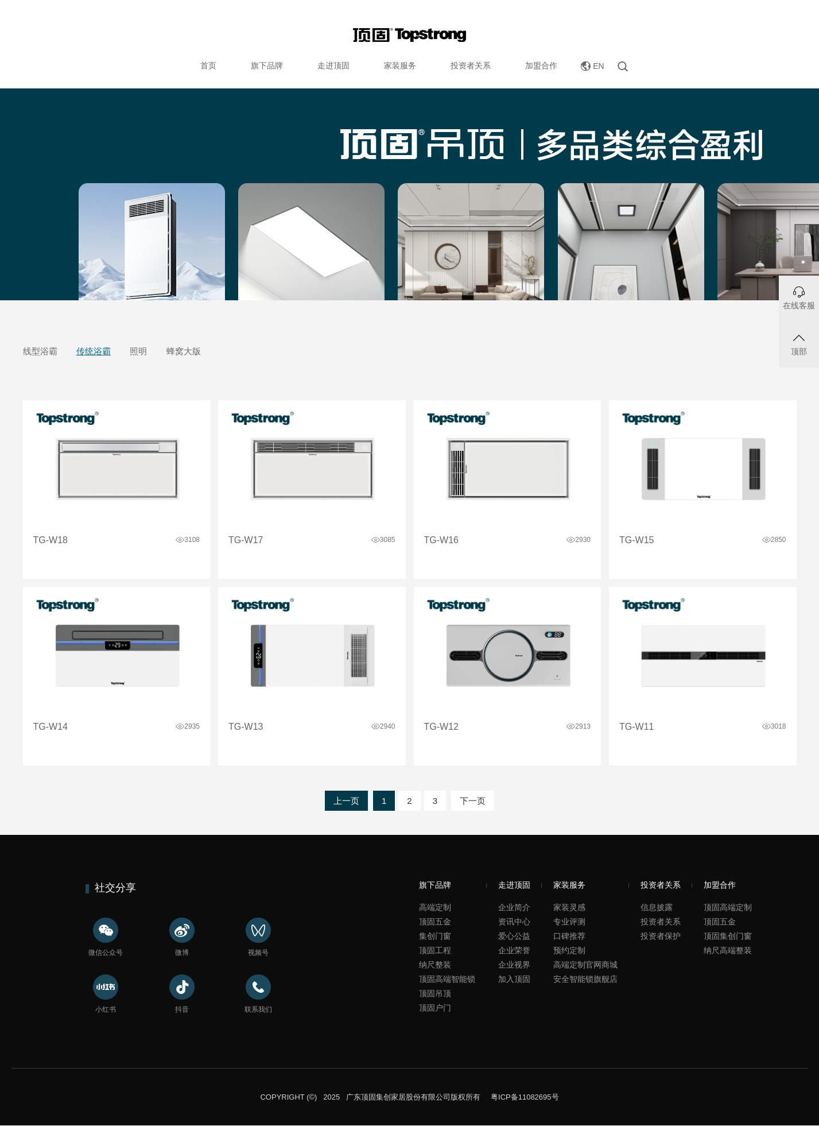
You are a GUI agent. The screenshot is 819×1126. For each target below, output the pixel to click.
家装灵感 (569, 907)
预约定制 (569, 950)
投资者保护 (661, 936)
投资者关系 (471, 65)
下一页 (473, 801)
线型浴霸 (40, 351)
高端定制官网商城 (585, 964)
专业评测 (569, 921)
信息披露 (657, 907)
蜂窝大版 (183, 351)
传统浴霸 (93, 351)
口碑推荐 (569, 936)
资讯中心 (514, 921)
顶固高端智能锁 (447, 979)
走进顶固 (333, 65)
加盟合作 (541, 65)
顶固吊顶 (435, 993)
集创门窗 (435, 936)
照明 (138, 351)
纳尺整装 (435, 964)
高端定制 (435, 907)
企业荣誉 (514, 950)
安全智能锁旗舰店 (585, 979)
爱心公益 (514, 936)
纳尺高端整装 (728, 950)
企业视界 (514, 964)
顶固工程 (435, 950)
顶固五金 (435, 921)
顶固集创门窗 (728, 936)
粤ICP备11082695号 (523, 1097)
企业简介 (514, 907)
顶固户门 (435, 1007)
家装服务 (400, 65)
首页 (208, 65)
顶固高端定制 (728, 907)
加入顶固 (514, 979)
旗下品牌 (267, 65)
